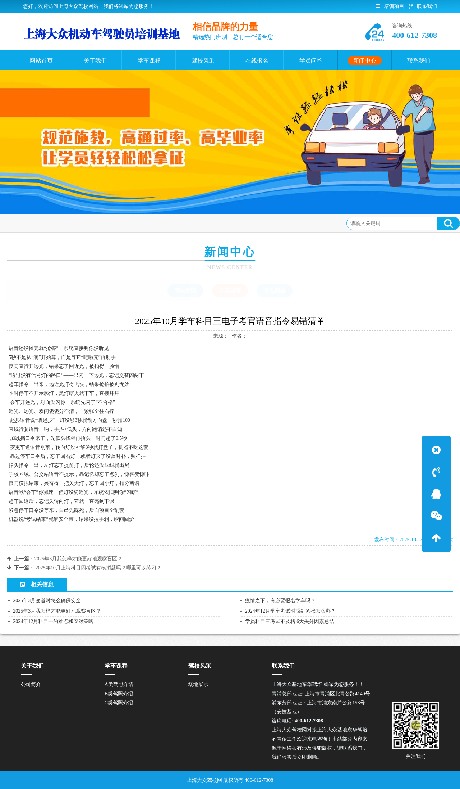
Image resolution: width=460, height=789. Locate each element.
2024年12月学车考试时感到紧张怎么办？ (290, 611)
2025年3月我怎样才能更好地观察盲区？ (78, 559)
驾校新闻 (185, 290)
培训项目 (390, 6)
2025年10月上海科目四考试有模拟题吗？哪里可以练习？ (98, 568)
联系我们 (423, 6)
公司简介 (31, 684)
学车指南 (89, 223)
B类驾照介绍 (119, 693)
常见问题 (274, 290)
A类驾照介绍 (119, 684)
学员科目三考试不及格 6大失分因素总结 (290, 621)
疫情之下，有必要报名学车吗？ (280, 600)
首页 (36, 223)
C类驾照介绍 (119, 702)
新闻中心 (60, 223)
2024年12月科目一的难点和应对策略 (53, 621)
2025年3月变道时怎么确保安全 (47, 600)
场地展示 (198, 684)
